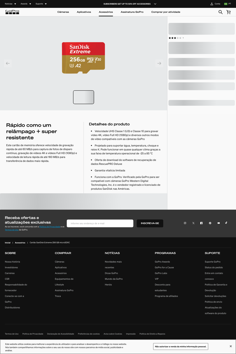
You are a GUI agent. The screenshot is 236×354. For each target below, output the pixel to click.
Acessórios (106, 12)
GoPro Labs (161, 273)
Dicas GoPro (111, 273)
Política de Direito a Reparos (152, 334)
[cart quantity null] (228, 12)
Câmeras (63, 12)
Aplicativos (84, 12)
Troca (58, 296)
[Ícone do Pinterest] (209, 223)
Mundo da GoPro (114, 279)
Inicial (7, 242)
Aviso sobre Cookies (113, 334)
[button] (18, 283)
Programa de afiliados (166, 296)
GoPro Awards (162, 261)
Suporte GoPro (212, 261)
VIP (157, 279)
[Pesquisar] (220, 12)
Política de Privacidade (49, 226)
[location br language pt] (227, 3)
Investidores (11, 267)
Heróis (108, 284)
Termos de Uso (12, 229)
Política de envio (213, 302)
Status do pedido (214, 267)
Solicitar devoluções (215, 296)
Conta (214, 4)
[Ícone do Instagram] (186, 223)
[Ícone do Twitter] (192, 223)
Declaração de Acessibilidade (60, 334)
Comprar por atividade (165, 12)
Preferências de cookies (89, 334)
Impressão (131, 334)
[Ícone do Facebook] (200, 223)
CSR (7, 279)
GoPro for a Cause (164, 267)
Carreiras (10, 273)
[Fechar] (230, 347)
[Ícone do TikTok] (226, 223)
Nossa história (12, 261)
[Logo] (12, 12)
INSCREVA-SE (150, 223)
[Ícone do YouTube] (218, 223)
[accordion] (11, 4)
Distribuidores (12, 307)
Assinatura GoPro (132, 12)
